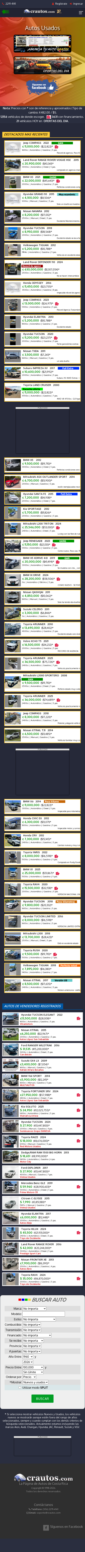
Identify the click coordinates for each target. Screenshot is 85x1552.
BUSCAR (42, 1399)
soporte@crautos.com (48, 1512)
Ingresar (76, 3)
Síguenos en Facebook (66, 1527)
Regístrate (59, 3)
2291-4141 (9, 3)
